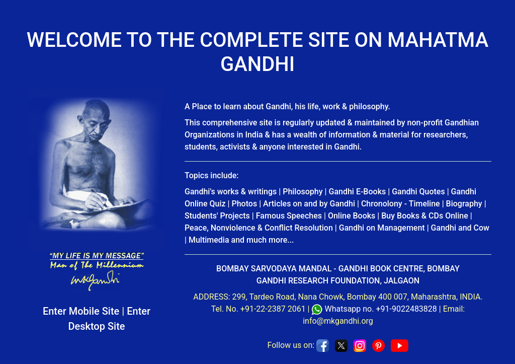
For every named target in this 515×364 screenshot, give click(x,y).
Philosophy (302, 191)
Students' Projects (217, 216)
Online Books (351, 216)
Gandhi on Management (382, 228)
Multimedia (209, 240)
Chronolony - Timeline (400, 203)
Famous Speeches (289, 216)
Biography (464, 203)
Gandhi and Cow (460, 228)
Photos (245, 203)
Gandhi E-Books (357, 191)
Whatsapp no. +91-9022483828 (380, 309)
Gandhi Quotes (418, 191)
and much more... (262, 240)
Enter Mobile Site (81, 311)
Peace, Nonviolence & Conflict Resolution (259, 228)
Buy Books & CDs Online (424, 216)
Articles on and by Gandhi (309, 203)
